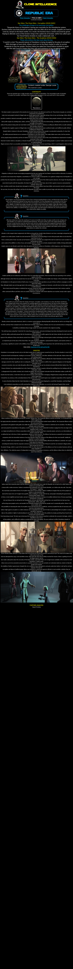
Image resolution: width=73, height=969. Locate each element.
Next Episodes (48, 18)
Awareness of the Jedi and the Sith (40, 347)
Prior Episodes (25, 18)
